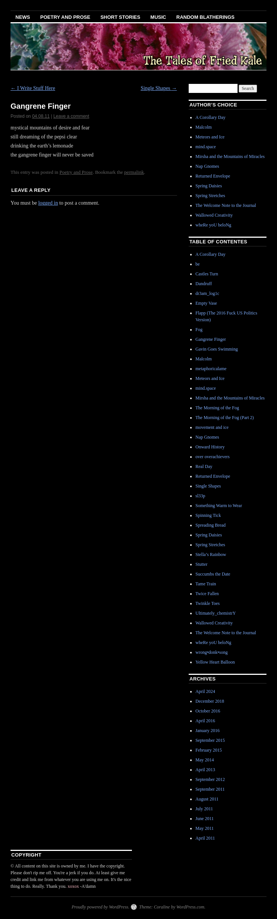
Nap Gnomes (207, 166)
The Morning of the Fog (217, 407)
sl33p (200, 495)
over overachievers (212, 456)
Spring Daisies (208, 185)
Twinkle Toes (207, 603)
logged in (48, 203)
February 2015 (208, 750)
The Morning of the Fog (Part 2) (224, 417)
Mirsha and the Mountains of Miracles (230, 156)
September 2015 (210, 740)
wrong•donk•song (211, 652)
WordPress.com (190, 907)
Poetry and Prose (65, 17)
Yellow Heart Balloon (215, 662)
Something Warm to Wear (218, 505)
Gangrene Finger (210, 339)
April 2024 (205, 691)
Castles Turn (206, 273)
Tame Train (205, 583)
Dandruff (203, 283)
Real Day (203, 466)
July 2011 (204, 808)
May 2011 (204, 828)
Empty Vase (206, 303)
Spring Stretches (210, 195)
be (197, 264)
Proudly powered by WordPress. (100, 907)
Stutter (201, 564)
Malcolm (203, 127)
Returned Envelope (212, 176)
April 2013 (205, 769)
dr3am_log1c (207, 293)
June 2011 (204, 818)
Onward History (210, 447)
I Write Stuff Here (33, 88)
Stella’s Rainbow (210, 554)
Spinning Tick (208, 515)
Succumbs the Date (212, 574)
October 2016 (207, 711)
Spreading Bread (210, 525)
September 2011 (210, 789)
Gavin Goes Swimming (216, 349)
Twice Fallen (207, 593)
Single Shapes (159, 88)
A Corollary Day (210, 117)
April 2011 (205, 838)
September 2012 (210, 779)
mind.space (205, 146)
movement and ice (212, 427)
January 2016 (207, 730)
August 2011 (206, 799)
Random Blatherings (205, 17)
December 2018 (209, 701)
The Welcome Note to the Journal (225, 205)
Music (158, 17)
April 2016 (205, 720)
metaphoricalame (211, 368)
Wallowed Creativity (214, 215)
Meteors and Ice (209, 137)
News (22, 17)
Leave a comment (71, 116)
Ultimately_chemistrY (215, 613)
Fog (199, 329)
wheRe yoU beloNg (213, 225)
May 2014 (204, 760)
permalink (134, 172)
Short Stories (120, 17)
